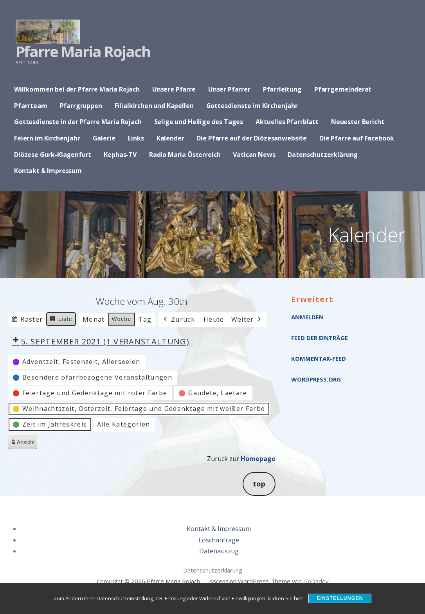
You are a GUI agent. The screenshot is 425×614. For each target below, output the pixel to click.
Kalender (170, 138)
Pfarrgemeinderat (342, 89)
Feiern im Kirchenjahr (47, 138)
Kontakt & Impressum (48, 170)
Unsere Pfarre (174, 89)
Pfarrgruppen (81, 105)
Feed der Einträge (319, 338)
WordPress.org (316, 379)
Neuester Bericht (357, 121)
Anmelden (307, 317)
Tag (145, 319)
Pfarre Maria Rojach (83, 51)
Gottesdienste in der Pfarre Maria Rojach (78, 121)
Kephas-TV (120, 154)
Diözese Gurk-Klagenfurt (52, 154)
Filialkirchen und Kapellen (154, 105)
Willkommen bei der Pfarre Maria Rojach (77, 89)
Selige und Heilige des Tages (198, 121)
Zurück (178, 319)
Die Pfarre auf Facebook (356, 138)
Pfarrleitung (282, 89)
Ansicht (24, 444)
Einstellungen (340, 598)
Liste (60, 320)
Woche (121, 319)
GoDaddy (316, 581)
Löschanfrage (218, 540)
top (259, 483)
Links (136, 138)
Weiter (247, 319)
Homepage (258, 458)
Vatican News (254, 154)
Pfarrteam (30, 105)
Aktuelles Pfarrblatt (287, 121)
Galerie (104, 138)
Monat (94, 319)
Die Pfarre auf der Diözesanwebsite (251, 138)
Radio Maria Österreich (184, 154)
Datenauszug (219, 551)
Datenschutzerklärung (323, 154)
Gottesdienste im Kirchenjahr (252, 105)
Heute (213, 319)
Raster (27, 320)
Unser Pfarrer (229, 89)
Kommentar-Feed (318, 358)
